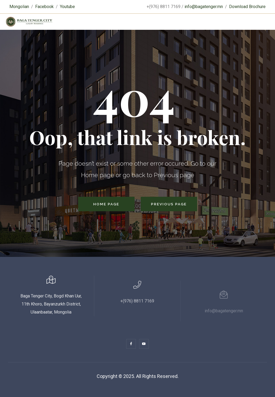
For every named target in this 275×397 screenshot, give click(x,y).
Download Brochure (247, 6)
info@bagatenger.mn (203, 6)
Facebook (44, 6)
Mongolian (19, 6)
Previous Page (169, 204)
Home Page (106, 204)
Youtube (67, 6)
